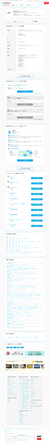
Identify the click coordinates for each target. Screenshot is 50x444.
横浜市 (33, 241)
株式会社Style (12, 177)
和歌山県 (25, 247)
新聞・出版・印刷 (15, 304)
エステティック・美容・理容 (18, 287)
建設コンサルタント (9, 315)
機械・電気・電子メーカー (10, 266)
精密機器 (33, 267)
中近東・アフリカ (28, 253)
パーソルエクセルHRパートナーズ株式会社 (17, 203)
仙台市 (28, 238)
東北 (20, 379)
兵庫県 (19, 247)
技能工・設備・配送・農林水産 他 (12, 394)
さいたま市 (26, 241)
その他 (8, 326)
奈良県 (22, 247)
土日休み (32, 408)
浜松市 (25, 394)
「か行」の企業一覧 (16, 336)
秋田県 (19, 238)
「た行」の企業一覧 (29, 336)
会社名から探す (33, 401)
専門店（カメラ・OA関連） (29, 294)
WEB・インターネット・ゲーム (11, 388)
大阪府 (16, 247)
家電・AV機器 (19, 267)
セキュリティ (35, 286)
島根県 (25, 399)
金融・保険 (8, 305)
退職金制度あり (21, 420)
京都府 (13, 247)
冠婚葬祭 (31, 286)
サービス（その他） (32, 287)
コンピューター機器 (13, 267)
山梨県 (25, 388)
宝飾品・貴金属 (16, 280)
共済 (25, 309)
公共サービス (9, 395)
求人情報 (34, 21)
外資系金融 (14, 307)
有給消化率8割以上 (22, 414)
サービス (8, 284)
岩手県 (13, 238)
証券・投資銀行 (9, 309)
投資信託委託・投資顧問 (14, 308)
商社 (7, 281)
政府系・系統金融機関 (20, 307)
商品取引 (19, 308)
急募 (20, 413)
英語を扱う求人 (13, 442)
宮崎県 (27, 406)
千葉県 (13, 241)
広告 (19, 304)
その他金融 (28, 309)
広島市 (25, 401)
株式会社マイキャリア (14, 187)
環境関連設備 (14, 321)
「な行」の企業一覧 (35, 336)
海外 (20, 409)
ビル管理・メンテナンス (10, 287)
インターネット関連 (17, 264)
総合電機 (8, 267)
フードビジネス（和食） (10, 301)
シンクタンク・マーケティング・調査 (12, 312)
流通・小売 (32, 387)
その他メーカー (21, 280)
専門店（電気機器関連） (38, 294)
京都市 (28, 247)
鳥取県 (23, 399)
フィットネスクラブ (26, 287)
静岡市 (23, 394)
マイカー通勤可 (21, 422)
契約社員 (9, 400)
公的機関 (8, 323)
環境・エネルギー (33, 395)
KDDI (11, 347)
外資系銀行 (28, 307)
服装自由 (21, 421)
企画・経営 (9, 379)
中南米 (24, 253)
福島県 (25, 238)
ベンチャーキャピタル (25, 308)
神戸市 (37, 247)
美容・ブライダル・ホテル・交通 (12, 382)
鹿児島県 (23, 407)
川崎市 (36, 241)
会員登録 (46, 3)
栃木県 (25, 382)
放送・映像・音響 (9, 304)
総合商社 (8, 283)
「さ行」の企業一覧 (22, 336)
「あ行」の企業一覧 (9, 336)
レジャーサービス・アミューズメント (12, 290)
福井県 (16, 244)
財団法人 (22, 347)
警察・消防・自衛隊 (9, 324)
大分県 (25, 406)
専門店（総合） (9, 294)
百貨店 (8, 293)
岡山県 (27, 399)
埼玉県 (10, 241)
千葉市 (30, 241)
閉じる (39, 436)
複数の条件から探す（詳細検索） (35, 402)
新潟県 (23, 388)
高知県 (19, 250)
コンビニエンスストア (20, 293)
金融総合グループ (9, 307)
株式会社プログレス (13, 193)
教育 (20, 286)
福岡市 (26, 408)
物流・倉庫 (16, 318)
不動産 (32, 315)
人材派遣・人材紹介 (9, 286)
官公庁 (14, 324)
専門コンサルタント (20, 312)
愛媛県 (16, 250)
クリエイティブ (10, 387)
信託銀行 (8, 308)
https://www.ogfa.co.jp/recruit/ (22, 69)
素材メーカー (9, 271)
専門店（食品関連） (15, 294)
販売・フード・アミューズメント (12, 381)
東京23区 (16, 241)
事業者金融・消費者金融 (32, 308)
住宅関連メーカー (9, 274)
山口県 (25, 400)
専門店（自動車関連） (22, 294)
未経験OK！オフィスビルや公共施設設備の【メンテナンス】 (17, 85)
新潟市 (23, 389)
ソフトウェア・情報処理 (10, 264)
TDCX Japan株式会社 (14, 198)
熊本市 (28, 408)
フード (8, 298)
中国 (20, 399)
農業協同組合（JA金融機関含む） (16, 327)
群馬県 (27, 382)
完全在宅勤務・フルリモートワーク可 (24, 415)
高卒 (31, 410)
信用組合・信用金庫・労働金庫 (35, 307)
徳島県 (10, 250)
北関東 (20, 382)
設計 (18, 315)
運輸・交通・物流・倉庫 (34, 394)
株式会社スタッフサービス (14, 182)
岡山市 (23, 401)
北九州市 (23, 408)
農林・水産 (23, 327)
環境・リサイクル (9, 321)
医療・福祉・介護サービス (25, 286)
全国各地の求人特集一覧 (34, 403)
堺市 (34, 247)
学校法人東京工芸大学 (14, 209)
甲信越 (20, 388)
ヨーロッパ (16, 253)
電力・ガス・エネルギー (21, 321)
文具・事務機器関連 (9, 280)
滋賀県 (10, 247)
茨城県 (23, 382)
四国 (20, 402)
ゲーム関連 (22, 264)
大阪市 (31, 247)
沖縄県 (26, 407)
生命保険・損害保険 (21, 309)
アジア (10, 253)
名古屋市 (28, 394)
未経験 (32, 409)
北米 (13, 253)
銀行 (24, 307)
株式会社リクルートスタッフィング (16, 219)
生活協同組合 (8, 327)
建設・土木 (15, 315)
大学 (18, 347)
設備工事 (21, 315)
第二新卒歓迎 (21, 412)
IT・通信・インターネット (10, 263)
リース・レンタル (14, 309)
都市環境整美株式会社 (14, 214)
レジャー (32, 386)
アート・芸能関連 (35, 304)
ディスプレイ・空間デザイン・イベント (26, 304)
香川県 (13, 250)
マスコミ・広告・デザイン (10, 302)
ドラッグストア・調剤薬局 (27, 293)
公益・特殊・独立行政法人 (20, 324)
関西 (20, 395)
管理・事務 (9, 380)
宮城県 (16, 238)
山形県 (22, 238)
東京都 (20, 241)
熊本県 (23, 406)
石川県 (13, 244)
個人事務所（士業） (27, 312)
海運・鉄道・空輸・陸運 (10, 318)
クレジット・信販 (39, 308)
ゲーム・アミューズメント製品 (26, 267)
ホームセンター (35, 293)
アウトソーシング (16, 286)
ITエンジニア (9, 389)
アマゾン (15, 347)
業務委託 (9, 401)
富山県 (10, 244)
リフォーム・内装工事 (27, 315)
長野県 (27, 388)
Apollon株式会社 (13, 225)
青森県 (10, 238)
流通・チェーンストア (13, 293)
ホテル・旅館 (20, 290)
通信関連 (26, 264)
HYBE (8, 347)
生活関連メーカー (9, 277)
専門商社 (12, 283)
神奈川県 (23, 241)
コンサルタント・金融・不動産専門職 (12, 386)
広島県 (23, 400)
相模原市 (39, 241)
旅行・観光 (24, 290)
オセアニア (20, 253)
